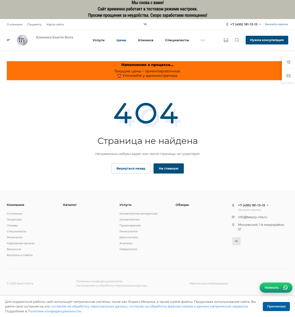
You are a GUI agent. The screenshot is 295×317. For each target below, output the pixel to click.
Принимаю (276, 306)
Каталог (70, 205)
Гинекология (128, 231)
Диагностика (128, 237)
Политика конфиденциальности (99, 281)
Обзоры (182, 205)
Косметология (129, 219)
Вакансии (14, 249)
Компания (15, 205)
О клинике (14, 213)
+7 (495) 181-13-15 (244, 24)
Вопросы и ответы (20, 255)
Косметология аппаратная (138, 213)
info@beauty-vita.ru (252, 217)
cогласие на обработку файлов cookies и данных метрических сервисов (188, 306)
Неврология (128, 249)
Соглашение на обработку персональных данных (111, 285)
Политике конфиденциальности (54, 311)
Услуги (125, 205)
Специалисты (16, 231)
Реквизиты (14, 237)
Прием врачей (130, 225)
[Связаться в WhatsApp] (276, 288)
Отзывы (12, 225)
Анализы (125, 243)
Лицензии (14, 219)
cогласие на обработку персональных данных (89, 306)
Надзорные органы (21, 243)
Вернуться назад (130, 168)
